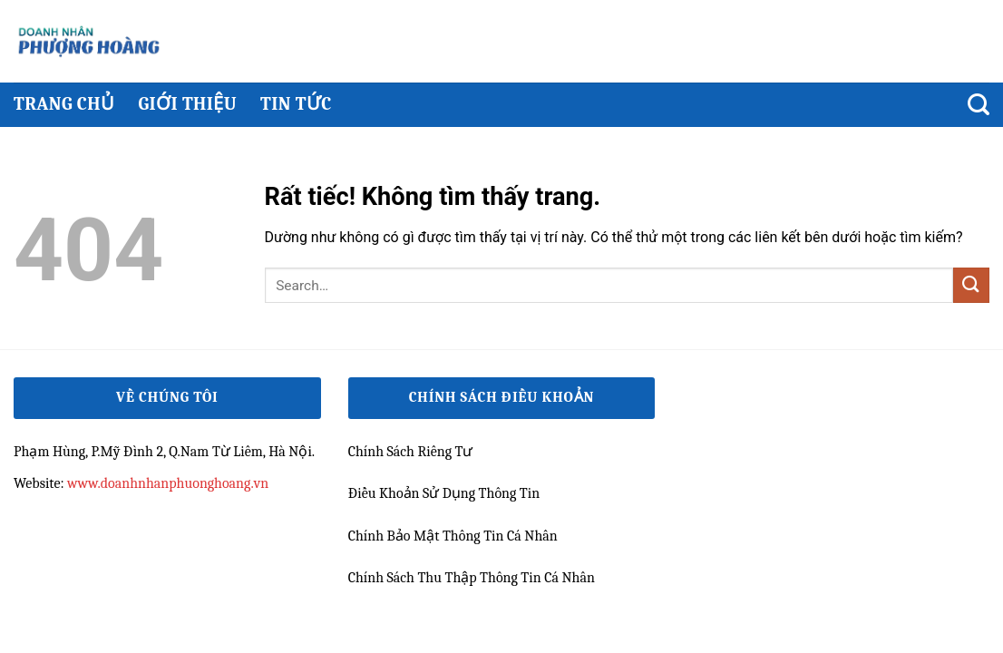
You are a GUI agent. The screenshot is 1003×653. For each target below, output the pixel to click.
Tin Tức (296, 103)
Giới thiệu (187, 103)
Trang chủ (64, 103)
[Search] (978, 105)
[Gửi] (971, 285)
